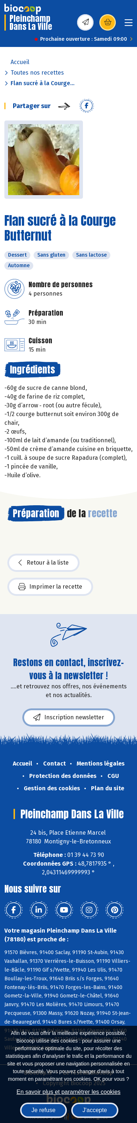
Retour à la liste (43, 562)
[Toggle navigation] (129, 24)
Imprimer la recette (50, 586)
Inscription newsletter (68, 717)
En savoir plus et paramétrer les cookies (68, 1092)
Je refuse (43, 1110)
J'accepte (95, 1110)
